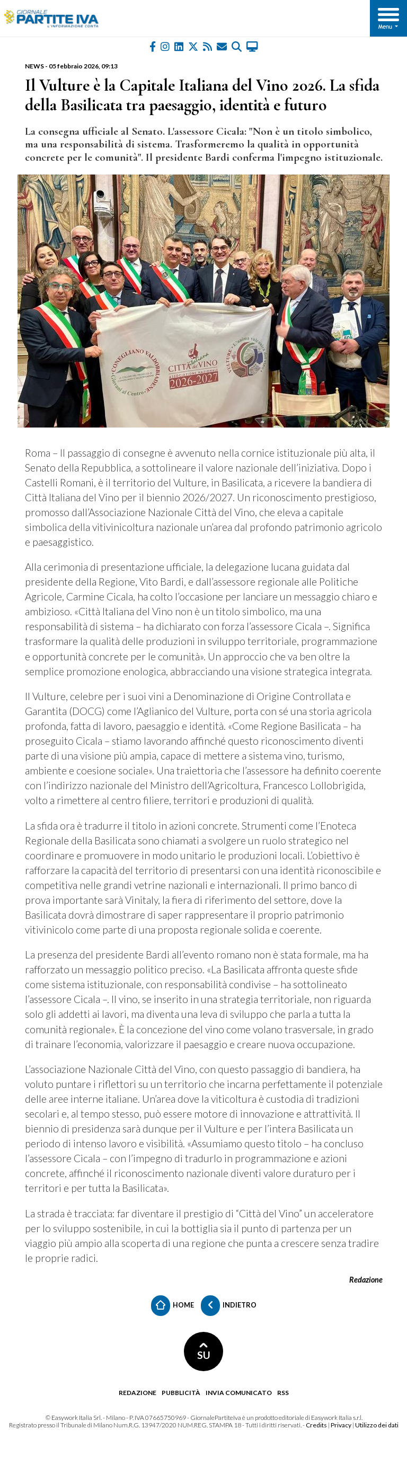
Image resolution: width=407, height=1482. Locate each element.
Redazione (137, 1393)
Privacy (341, 1425)
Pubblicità (181, 1393)
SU (203, 1351)
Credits (316, 1425)
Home (172, 1305)
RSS (283, 1393)
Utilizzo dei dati (377, 1425)
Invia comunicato (239, 1393)
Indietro (228, 1305)
